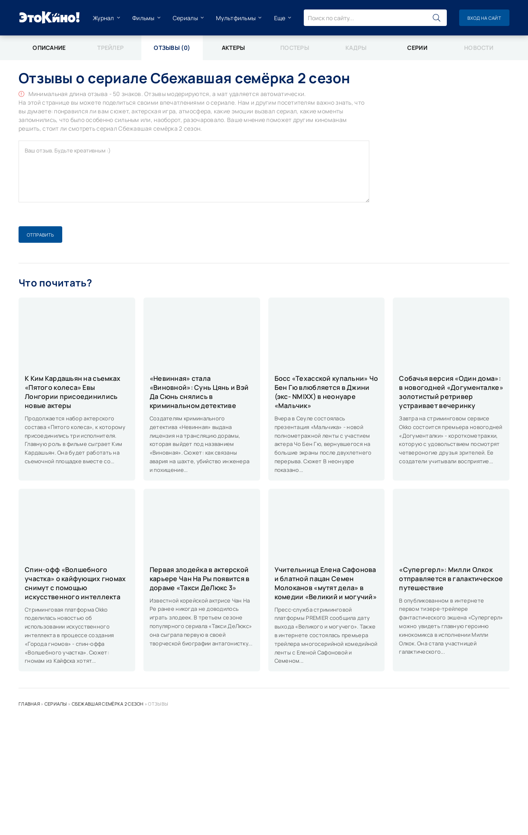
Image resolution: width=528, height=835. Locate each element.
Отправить (40, 235)
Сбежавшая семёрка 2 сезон (108, 704)
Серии (417, 48)
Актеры (233, 48)
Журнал (103, 18)
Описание (49, 48)
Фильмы (143, 18)
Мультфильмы (236, 18)
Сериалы (185, 18)
